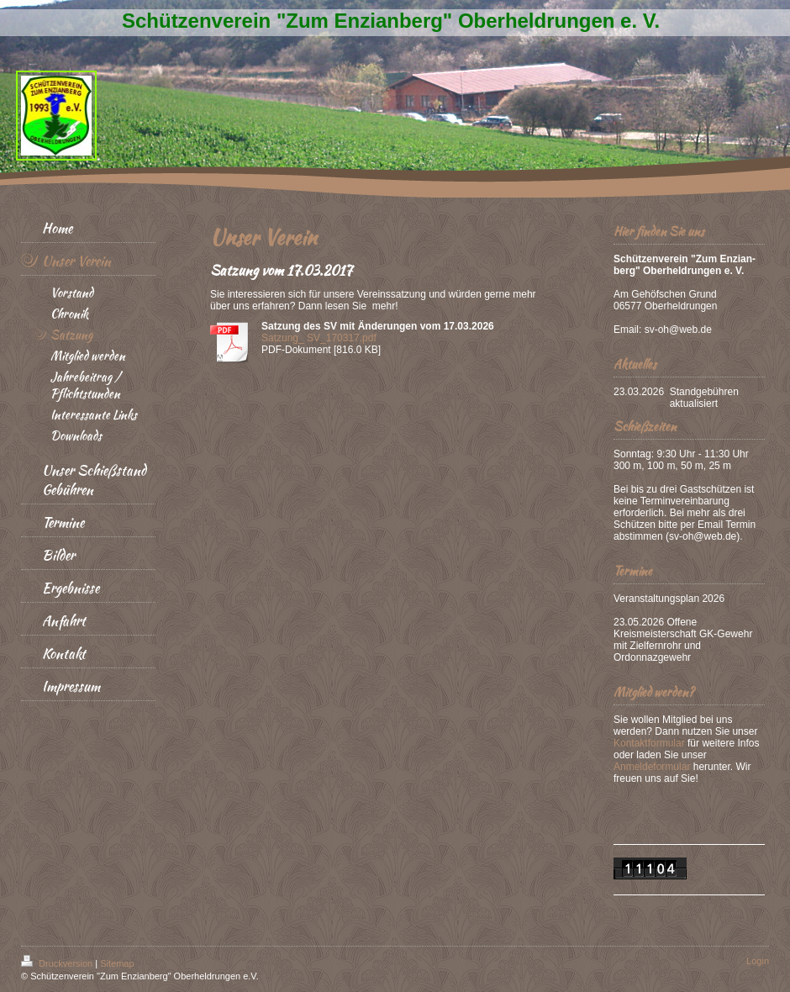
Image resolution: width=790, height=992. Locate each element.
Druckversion (58, 963)
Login (757, 961)
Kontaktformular (649, 743)
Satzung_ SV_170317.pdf (319, 338)
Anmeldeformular (652, 767)
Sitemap (117, 963)
